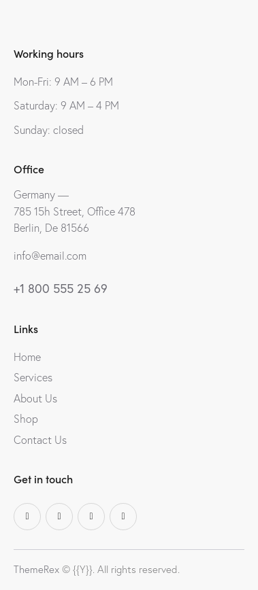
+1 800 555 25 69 (61, 288)
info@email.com (50, 255)
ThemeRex (36, 569)
